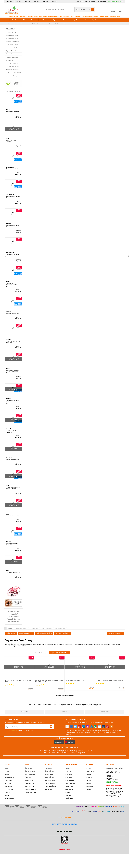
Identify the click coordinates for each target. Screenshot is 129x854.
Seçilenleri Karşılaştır (41, 653)
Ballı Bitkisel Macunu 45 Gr (12, 255)
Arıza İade (88, 789)
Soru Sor (18, 1)
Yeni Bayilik (89, 777)
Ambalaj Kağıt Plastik (12, 35)
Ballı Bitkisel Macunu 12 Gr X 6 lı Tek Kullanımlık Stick (12, 371)
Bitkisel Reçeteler (70, 783)
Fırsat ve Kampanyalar (12, 69)
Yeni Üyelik (82, 705)
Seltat (8, 514)
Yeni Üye (45, 1)
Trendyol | (73, 751)
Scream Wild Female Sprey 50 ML (75, 680)
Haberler (7, 792)
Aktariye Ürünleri (11, 32)
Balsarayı (9, 312)
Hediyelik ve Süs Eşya (12, 57)
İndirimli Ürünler (50, 771)
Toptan (55, 20)
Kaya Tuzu (76, 20)
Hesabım (88, 783)
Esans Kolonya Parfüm (12, 48)
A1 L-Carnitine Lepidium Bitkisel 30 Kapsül (13, 487)
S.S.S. (6, 768)
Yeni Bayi (27, 1)
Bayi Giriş (36, 1)
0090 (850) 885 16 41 (112, 780)
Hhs (7, 138)
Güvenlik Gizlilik (29, 786)
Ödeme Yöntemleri (30, 771)
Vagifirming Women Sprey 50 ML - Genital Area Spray (18, 680)
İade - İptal (28, 777)
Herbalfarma (24, 712)
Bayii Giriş (88, 780)
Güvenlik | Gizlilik (33, 24)
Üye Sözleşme (90, 771)
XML (86, 20)
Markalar (14, 20)
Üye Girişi (93, 705)
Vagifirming (104, 712)
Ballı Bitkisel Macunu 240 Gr (13, 111)
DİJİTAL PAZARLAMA (64, 831)
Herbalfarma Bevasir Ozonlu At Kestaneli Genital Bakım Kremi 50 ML (49, 680)
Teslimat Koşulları (30, 774)
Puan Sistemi (20, 24)
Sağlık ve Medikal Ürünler (13, 51)
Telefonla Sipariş (9, 789)
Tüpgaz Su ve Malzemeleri (13, 72)
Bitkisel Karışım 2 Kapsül (13, 459)
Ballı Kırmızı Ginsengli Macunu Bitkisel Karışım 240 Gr (13, 285)
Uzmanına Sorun (9, 777)
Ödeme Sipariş (29, 768)
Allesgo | (72, 753)
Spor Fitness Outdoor (12, 45)
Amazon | (66, 751)
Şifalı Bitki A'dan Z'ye (12, 76)
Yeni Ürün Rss (69, 798)
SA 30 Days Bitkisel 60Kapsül (11, 140)
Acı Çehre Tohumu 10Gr (13, 572)
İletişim (65, 24)
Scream (64, 712)
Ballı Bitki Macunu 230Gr (13, 313)
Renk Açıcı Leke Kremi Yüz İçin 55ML (13, 431)
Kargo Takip (9, 1)
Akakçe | (78, 753)
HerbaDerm (10, 429)
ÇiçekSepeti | (53, 751)
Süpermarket (9, 60)
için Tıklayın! (113, 772)
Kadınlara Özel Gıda (62, 633)
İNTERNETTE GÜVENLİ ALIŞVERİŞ (64, 824)
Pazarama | (90, 751)
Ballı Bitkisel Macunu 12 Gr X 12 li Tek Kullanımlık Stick (13, 402)
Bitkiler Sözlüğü (70, 786)
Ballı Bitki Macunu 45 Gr (13, 516)
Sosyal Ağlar (8, 795)
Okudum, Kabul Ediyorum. (19, 730)
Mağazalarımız (9, 786)
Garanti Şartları (29, 780)
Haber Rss (68, 795)
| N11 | (37, 751)
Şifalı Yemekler (70, 780)
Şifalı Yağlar (69, 777)
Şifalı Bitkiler (69, 774)
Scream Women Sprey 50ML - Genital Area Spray (109, 680)
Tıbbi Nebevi (69, 771)
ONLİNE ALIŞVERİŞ (64, 817)
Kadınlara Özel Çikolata (44, 633)
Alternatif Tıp (69, 789)
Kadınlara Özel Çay (25, 633)
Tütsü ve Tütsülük (11, 54)
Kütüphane (69, 768)
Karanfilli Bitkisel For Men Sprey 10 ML (13, 341)
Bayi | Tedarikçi (46, 24)
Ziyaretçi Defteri (9, 798)
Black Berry (10, 167)
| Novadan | (47, 753)
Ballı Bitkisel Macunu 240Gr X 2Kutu (12, 544)
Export (94, 20)
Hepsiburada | (82, 751)
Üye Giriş (54, 1)
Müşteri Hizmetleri (30, 792)
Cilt (24, 20)
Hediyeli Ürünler (50, 777)
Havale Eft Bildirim (30, 789)
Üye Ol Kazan (49, 768)
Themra (8, 109)
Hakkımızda (9, 24)
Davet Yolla (48, 789)
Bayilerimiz (8, 783)
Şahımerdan (10, 195)
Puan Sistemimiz (50, 780)
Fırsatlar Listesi (49, 774)
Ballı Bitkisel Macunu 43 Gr (12, 226)
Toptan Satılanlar (50, 783)
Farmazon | (65, 753)
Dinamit (9, 339)
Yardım (57, 24)
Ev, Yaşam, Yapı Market (12, 63)
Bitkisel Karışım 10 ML (12, 169)
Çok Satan (44, 20)
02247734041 (103, 1)
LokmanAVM (64, 849)
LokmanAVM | (44, 751)
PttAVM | (60, 751)
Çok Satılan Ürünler (50, 786)
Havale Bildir (89, 786)
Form (65, 20)
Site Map (68, 792)
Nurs (7, 571)
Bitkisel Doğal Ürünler (12, 38)
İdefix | (83, 753)
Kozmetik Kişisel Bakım (12, 41)
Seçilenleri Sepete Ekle (60, 652)
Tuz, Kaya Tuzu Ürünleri (12, 66)
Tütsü (32, 20)
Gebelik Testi (11, 633)
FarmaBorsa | (56, 753)
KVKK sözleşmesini (13, 730)
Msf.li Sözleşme (29, 783)
